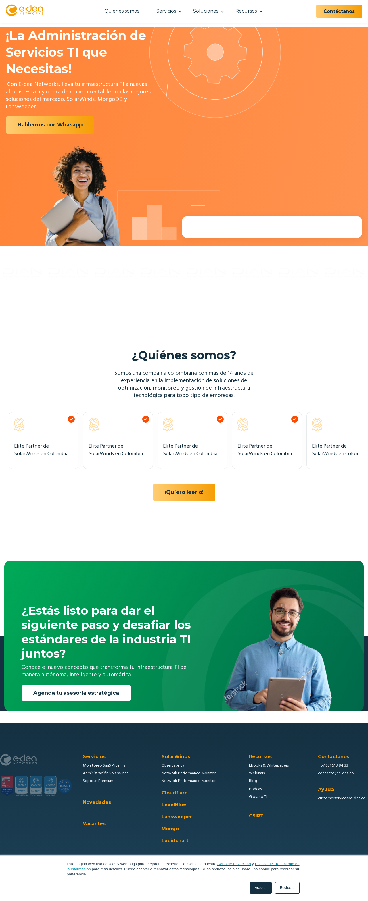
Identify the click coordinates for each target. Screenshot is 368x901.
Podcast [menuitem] (256, 789)
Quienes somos (121, 11)
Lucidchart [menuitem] (175, 840)
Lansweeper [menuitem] (177, 816)
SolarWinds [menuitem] (176, 756)
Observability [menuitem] (173, 765)
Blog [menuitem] (253, 781)
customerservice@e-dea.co (342, 798)
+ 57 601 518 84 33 (333, 765)
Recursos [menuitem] (260, 756)
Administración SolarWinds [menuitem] (105, 773)
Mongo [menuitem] (170, 828)
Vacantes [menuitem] (94, 823)
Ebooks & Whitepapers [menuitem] (269, 765)
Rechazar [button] (287, 888)
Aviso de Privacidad (234, 864)
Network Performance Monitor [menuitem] (189, 773)
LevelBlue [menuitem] (174, 804)
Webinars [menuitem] (257, 773)
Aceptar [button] (261, 888)
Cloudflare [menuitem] (175, 793)
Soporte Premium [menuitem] (98, 781)
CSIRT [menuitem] (256, 816)
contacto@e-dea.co (336, 773)
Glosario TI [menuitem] (258, 797)
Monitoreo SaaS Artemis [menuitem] (104, 765)
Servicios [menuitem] (94, 756)
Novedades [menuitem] (97, 802)
